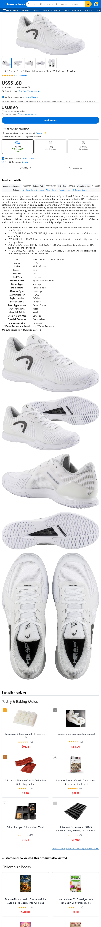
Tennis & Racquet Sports (77, 189)
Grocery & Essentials (52, 10)
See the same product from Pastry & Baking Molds (75, 848)
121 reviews (22, 75)
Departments (10, 10)
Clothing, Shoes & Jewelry (33, 189)
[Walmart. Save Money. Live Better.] (13, 4)
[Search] (88, 4)
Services (25, 10)
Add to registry (74, 167)
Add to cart (50, 120)
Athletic (62, 189)
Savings (36, 10)
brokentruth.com (30, 96)
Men (48, 189)
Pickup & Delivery (73, 10)
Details (25, 162)
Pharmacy (89, 10)
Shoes (54, 189)
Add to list (25, 167)
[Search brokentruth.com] (55, 4)
